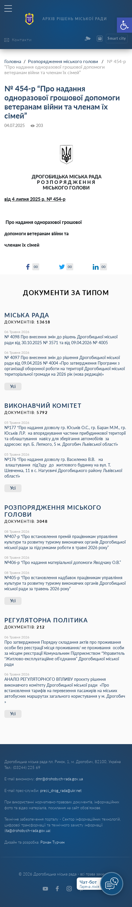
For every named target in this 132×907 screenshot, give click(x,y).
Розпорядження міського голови (63, 61)
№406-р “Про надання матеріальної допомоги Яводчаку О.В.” (62, 562)
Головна (12, 61)
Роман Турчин (52, 842)
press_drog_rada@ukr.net (60, 790)
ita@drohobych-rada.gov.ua (27, 830)
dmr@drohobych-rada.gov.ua (59, 779)
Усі (13, 386)
